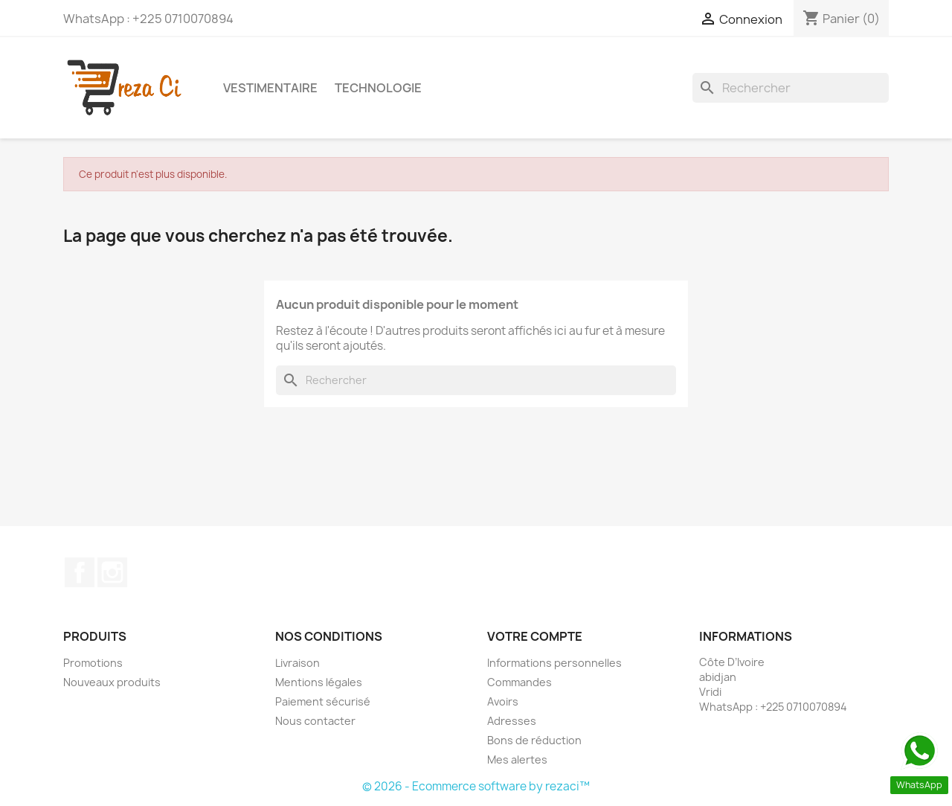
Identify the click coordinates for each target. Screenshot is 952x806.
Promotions (93, 663)
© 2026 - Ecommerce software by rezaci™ (476, 786)
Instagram (112, 572)
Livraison (297, 663)
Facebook (79, 572)
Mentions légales (318, 682)
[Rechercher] (790, 88)
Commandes (519, 682)
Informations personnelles (554, 663)
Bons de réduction (534, 740)
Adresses (511, 721)
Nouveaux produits (112, 682)
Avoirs (502, 701)
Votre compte (534, 636)
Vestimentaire (270, 88)
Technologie (378, 88)
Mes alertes (517, 759)
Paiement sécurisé (322, 701)
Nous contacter (315, 721)
